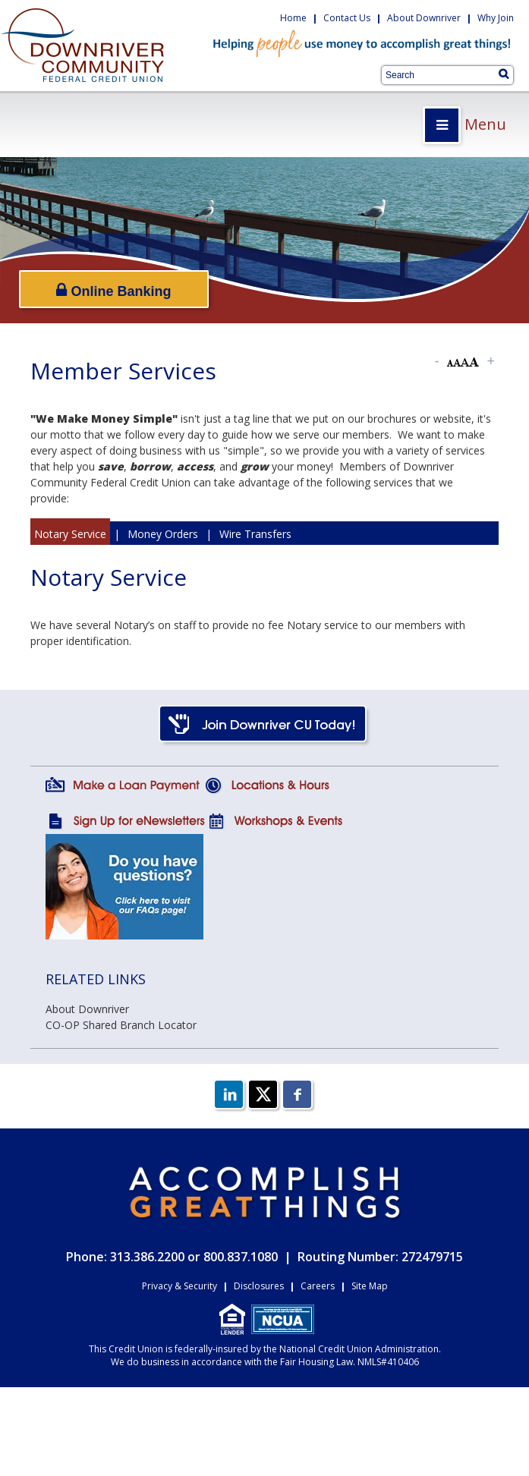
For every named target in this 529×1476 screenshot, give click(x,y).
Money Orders (163, 534)
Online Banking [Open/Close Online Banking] (113, 290)
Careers (318, 1285)
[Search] (503, 74)
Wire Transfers (255, 534)
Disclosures (259, 1285)
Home (293, 17)
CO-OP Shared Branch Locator (121, 1025)
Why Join (495, 17)
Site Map (369, 1285)
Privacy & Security (179, 1285)
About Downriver (424, 17)
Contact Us (346, 17)
